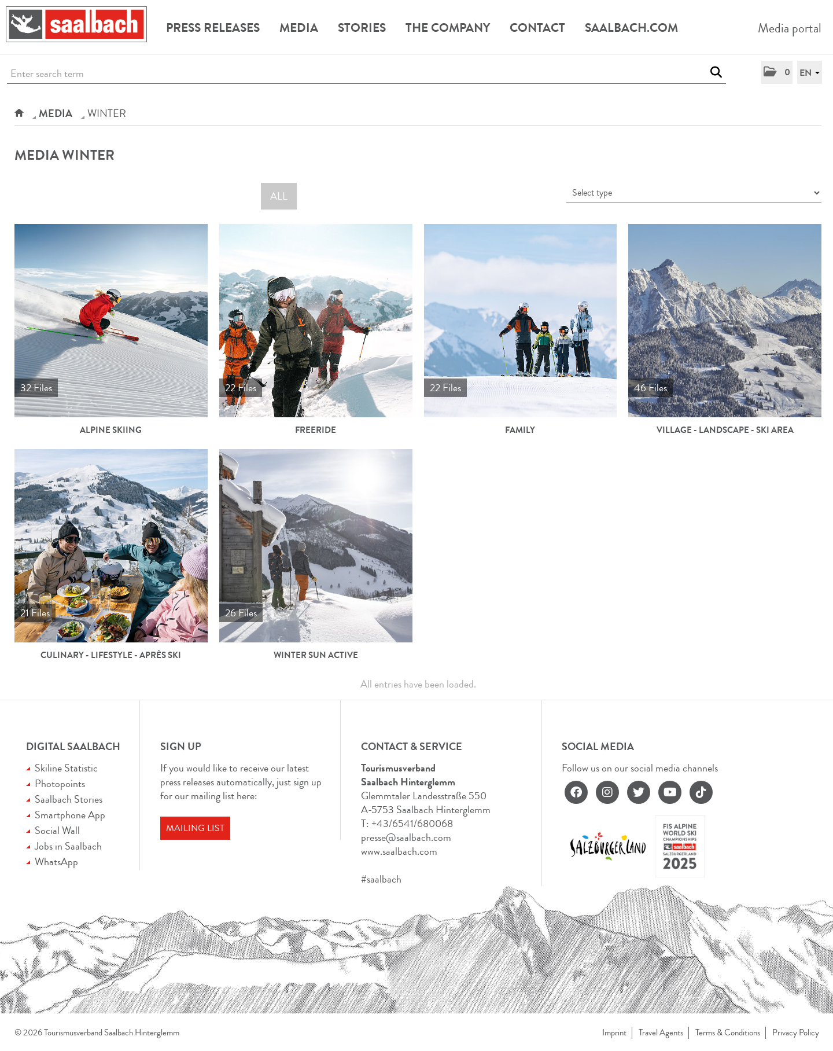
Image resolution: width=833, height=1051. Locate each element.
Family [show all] (520, 430)
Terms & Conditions (727, 1033)
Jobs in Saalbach (68, 846)
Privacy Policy (795, 1033)
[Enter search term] (366, 74)
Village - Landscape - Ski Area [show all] (725, 430)
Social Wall (57, 830)
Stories (362, 27)
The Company (448, 27)
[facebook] (576, 792)
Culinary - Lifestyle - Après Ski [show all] (110, 655)
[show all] (111, 320)
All (279, 196)
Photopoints (60, 783)
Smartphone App (70, 814)
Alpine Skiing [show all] (111, 430)
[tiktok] (701, 792)
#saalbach (381, 879)
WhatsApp (56, 861)
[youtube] (669, 792)
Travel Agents (661, 1033)
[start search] (716, 72)
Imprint (614, 1033)
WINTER (106, 113)
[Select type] (693, 193)
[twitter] (638, 792)
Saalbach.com (631, 27)
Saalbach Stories (68, 799)
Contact (537, 27)
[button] (777, 72)
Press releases (213, 27)
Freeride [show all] (315, 430)
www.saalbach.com (399, 851)
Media (298, 27)
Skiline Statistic (66, 768)
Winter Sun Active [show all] (316, 655)
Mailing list (195, 828)
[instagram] (607, 792)
